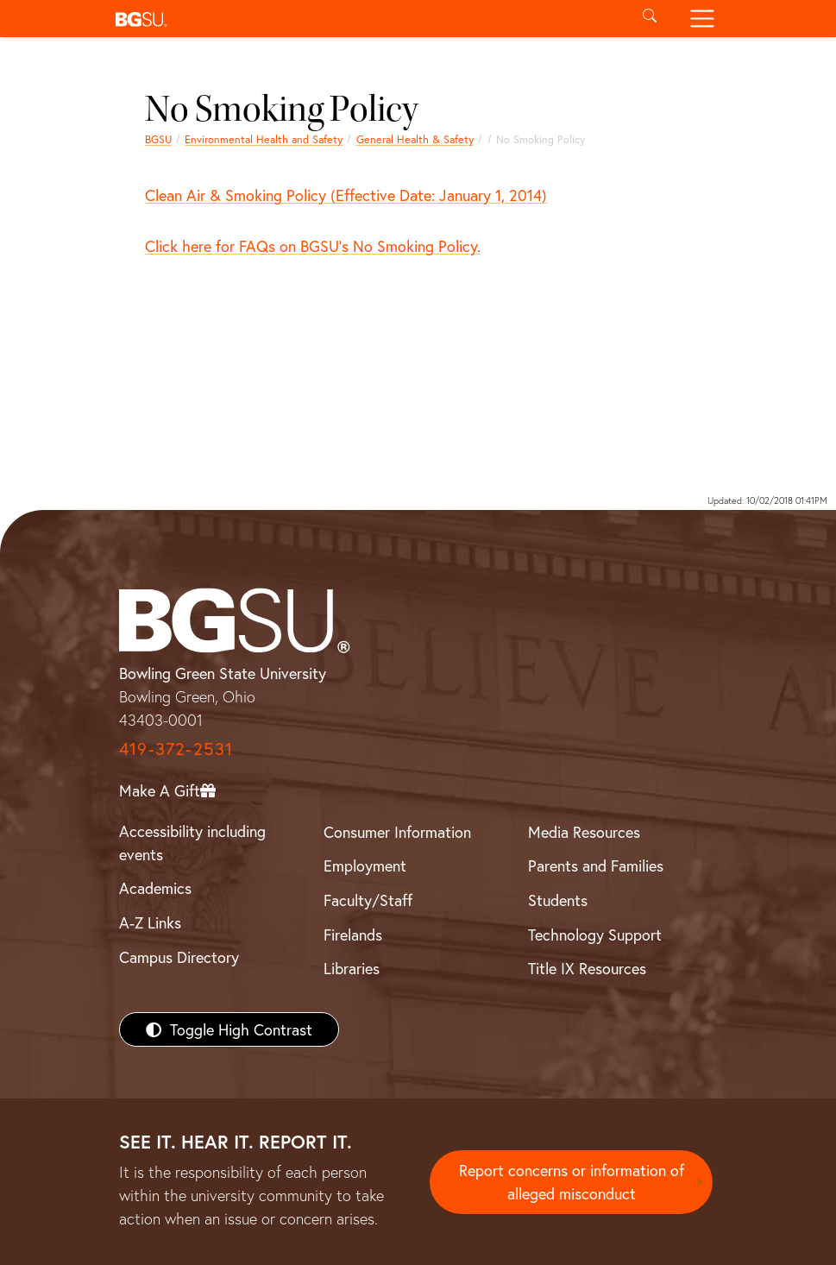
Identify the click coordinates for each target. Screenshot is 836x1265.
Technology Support (595, 934)
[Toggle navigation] (702, 18)
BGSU (158, 139)
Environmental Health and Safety (264, 139)
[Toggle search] (650, 18)
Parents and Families (595, 865)
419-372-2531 (176, 748)
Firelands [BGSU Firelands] (353, 934)
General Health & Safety (415, 139)
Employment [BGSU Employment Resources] (365, 865)
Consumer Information (397, 831)
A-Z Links (150, 922)
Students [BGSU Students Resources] (558, 900)
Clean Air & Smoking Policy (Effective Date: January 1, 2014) (346, 195)
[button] (366, 18)
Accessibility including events (192, 843)
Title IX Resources (587, 968)
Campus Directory (179, 957)
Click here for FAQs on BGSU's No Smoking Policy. (313, 246)
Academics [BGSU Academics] (155, 888)
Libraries (352, 968)
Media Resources (584, 831)
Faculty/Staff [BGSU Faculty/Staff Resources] (368, 900)
